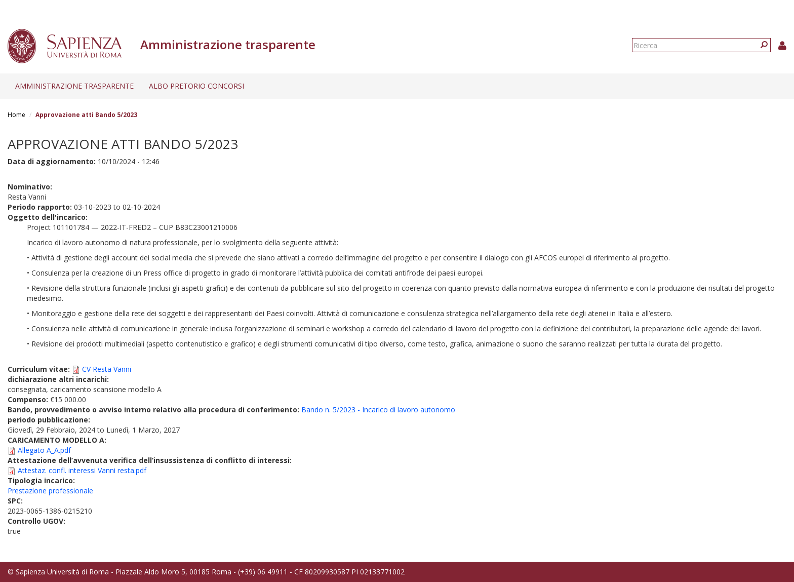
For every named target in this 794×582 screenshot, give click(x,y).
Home (16, 114)
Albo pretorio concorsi (196, 86)
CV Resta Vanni (106, 369)
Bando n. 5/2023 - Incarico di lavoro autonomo (378, 409)
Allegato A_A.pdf (44, 450)
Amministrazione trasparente (74, 86)
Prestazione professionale (50, 490)
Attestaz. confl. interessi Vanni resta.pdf (82, 470)
